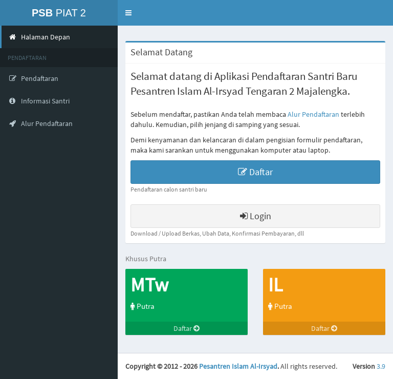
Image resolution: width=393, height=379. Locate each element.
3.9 (381, 366)
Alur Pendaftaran (313, 114)
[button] (128, 13)
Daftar (255, 172)
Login (255, 216)
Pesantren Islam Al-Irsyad (238, 366)
